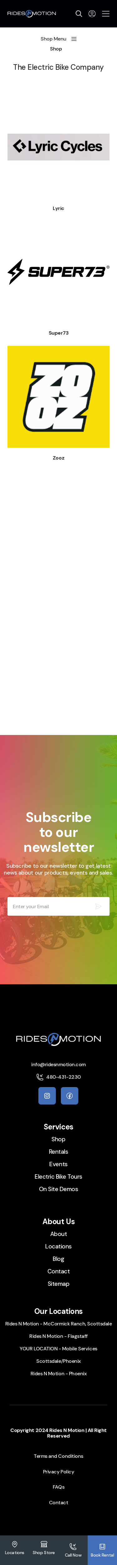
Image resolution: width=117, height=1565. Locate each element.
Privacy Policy (58, 1471)
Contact (58, 1271)
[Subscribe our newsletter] (98, 906)
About (58, 1234)
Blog (58, 1259)
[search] (79, 13)
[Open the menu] (106, 13)
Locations (58, 1246)
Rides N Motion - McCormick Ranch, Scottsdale (58, 1323)
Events (58, 1164)
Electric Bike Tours (58, 1177)
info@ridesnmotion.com (58, 1064)
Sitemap (59, 1284)
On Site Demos (58, 1189)
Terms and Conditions (58, 1456)
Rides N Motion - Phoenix (58, 1373)
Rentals (58, 1152)
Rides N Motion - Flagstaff (58, 1336)
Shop (56, 49)
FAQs (58, 1487)
